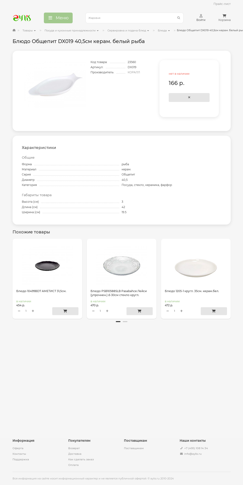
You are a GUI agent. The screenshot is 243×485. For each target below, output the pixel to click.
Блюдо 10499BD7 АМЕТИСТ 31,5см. (41, 291)
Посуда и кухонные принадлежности (72, 30)
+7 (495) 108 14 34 (196, 448)
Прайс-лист (222, 4)
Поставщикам (134, 448)
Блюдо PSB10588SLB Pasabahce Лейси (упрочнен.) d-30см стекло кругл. (119, 293)
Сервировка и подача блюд (128, 30)
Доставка (74, 453)
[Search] (134, 18)
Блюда (164, 30)
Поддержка (21, 459)
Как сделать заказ (81, 459)
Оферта (18, 448)
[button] (118, 325)
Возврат (74, 448)
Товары (29, 30)
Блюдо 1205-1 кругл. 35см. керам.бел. (192, 291)
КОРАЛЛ (134, 72)
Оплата (73, 465)
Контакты (19, 453)
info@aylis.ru (193, 453)
